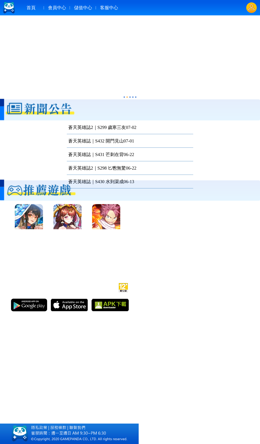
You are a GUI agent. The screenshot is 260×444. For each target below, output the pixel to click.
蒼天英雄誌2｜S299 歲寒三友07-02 (102, 127)
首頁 (31, 7)
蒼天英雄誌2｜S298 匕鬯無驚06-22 (102, 168)
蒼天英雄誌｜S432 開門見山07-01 (101, 140)
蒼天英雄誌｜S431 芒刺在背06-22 (101, 154)
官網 (82, 287)
